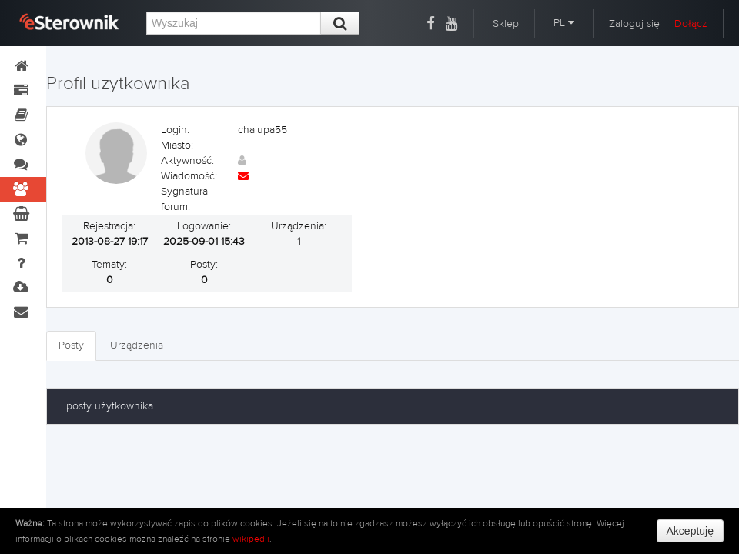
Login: (175, 130)
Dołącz (690, 24)
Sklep (506, 24)
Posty (71, 345)
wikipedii (250, 538)
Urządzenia (136, 345)
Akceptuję (690, 531)
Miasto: (177, 145)
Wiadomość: (189, 176)
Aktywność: (187, 161)
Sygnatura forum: (184, 199)
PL (563, 23)
